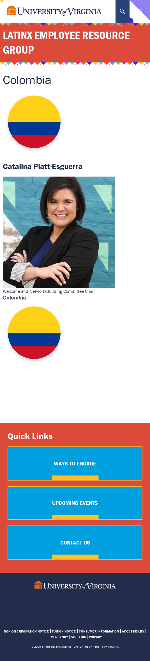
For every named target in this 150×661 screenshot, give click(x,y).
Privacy (95, 637)
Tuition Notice (64, 631)
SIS (73, 637)
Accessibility (133, 631)
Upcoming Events (75, 503)
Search (123, 11)
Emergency (58, 637)
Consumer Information (99, 631)
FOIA (82, 637)
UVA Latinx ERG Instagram (55, 604)
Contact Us (75, 542)
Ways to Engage (75, 463)
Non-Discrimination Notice (26, 631)
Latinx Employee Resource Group (66, 42)
